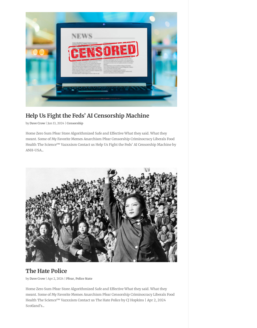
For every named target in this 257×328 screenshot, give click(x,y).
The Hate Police (46, 271)
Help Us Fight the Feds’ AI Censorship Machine (87, 115)
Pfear (70, 278)
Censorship (75, 123)
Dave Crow (37, 123)
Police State (84, 278)
